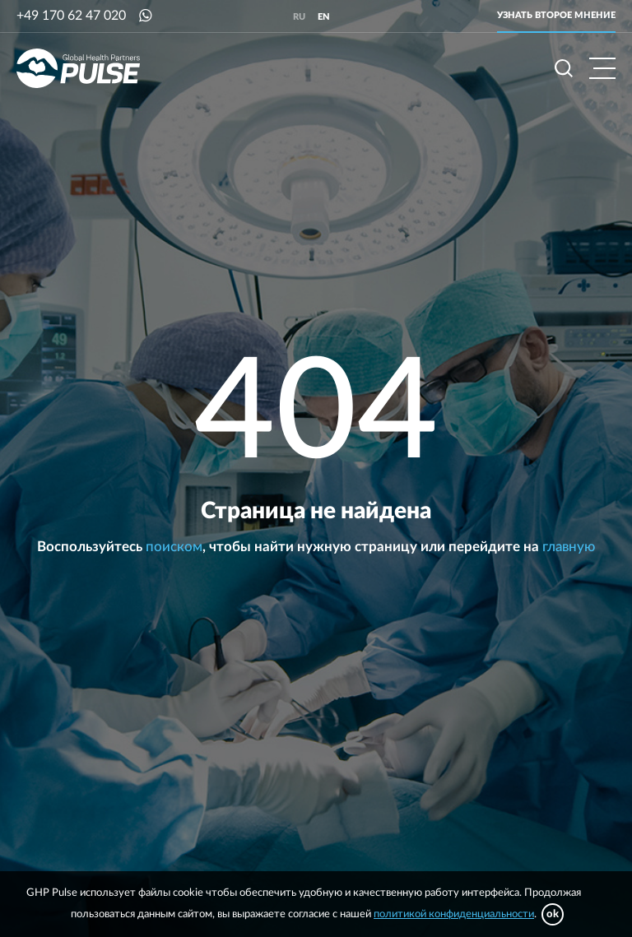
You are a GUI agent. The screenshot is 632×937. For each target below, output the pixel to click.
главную (568, 547)
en (324, 16)
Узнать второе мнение (556, 15)
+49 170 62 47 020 (71, 15)
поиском (174, 547)
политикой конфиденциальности (454, 914)
